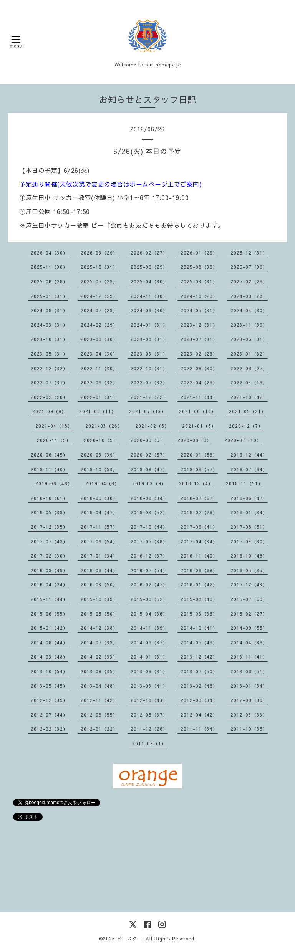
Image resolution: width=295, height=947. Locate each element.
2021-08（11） (97, 411)
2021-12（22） (149, 397)
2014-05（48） (199, 642)
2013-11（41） (249, 657)
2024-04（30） (249, 310)
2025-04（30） (149, 281)
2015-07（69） (249, 599)
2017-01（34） (99, 556)
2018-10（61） (49, 498)
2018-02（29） (199, 512)
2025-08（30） (199, 267)
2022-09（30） (199, 368)
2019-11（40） (49, 469)
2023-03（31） (149, 354)
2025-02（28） (249, 281)
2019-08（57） (199, 469)
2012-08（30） (249, 700)
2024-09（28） (249, 296)
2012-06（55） (99, 715)
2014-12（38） (99, 628)
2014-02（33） (99, 657)
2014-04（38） (249, 642)
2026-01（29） (199, 253)
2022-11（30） (99, 368)
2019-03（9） (149, 483)
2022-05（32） (149, 382)
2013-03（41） (149, 686)
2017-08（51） (249, 527)
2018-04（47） (99, 512)
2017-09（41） (199, 527)
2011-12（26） (149, 729)
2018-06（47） (249, 498)
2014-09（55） (249, 628)
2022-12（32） (49, 368)
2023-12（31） (199, 325)
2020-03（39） (99, 455)
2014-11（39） (149, 628)
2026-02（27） (149, 253)
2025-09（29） (149, 267)
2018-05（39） (49, 512)
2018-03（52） (149, 512)
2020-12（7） (246, 426)
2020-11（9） (54, 440)
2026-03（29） (99, 253)
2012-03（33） (249, 715)
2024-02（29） (99, 325)
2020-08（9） (194, 440)
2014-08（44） (49, 642)
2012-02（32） (49, 729)
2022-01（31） (99, 397)
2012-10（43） (149, 700)
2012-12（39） (49, 700)
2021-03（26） (104, 426)
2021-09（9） (49, 411)
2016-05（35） (249, 570)
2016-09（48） (49, 570)
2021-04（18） (54, 426)
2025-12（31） (249, 253)
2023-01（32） (249, 354)
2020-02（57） (149, 455)
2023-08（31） (149, 339)
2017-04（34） (199, 541)
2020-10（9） (101, 440)
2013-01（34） (249, 686)
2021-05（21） (247, 411)
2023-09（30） (99, 339)
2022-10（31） (149, 368)
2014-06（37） (149, 642)
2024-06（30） (149, 310)
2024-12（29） (99, 296)
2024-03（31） (49, 325)
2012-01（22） (99, 729)
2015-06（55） (49, 614)
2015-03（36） (199, 614)
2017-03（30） (249, 541)
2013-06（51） (249, 671)
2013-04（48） (99, 686)
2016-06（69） (199, 570)
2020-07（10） (243, 440)
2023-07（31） (199, 339)
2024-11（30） (149, 296)
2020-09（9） (148, 440)
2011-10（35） (249, 729)
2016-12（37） (149, 556)
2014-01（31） (149, 657)
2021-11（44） (199, 397)
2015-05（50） (99, 614)
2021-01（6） (199, 426)
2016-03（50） (99, 584)
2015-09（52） (149, 599)
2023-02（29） (199, 354)
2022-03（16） (249, 382)
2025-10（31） (99, 267)
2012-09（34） (199, 700)
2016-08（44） (99, 570)
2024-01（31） (149, 325)
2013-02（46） (199, 686)
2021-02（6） (152, 426)
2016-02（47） (149, 584)
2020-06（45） (49, 455)
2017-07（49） (49, 541)
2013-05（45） (49, 686)
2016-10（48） (249, 556)
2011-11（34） (199, 729)
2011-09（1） (149, 743)
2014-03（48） (49, 657)
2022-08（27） (249, 368)
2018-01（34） (249, 512)
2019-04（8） (102, 483)
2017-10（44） (149, 527)
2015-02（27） (249, 614)
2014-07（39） (99, 642)
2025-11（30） (49, 267)
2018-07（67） (199, 498)
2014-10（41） (199, 628)
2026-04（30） (49, 253)
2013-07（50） (199, 671)
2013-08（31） (149, 671)
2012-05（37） (149, 715)
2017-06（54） (99, 541)
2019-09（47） (149, 469)
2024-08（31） (49, 310)
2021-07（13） (147, 411)
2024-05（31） (199, 310)
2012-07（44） (49, 715)
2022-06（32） (99, 382)
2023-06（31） (249, 339)
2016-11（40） (199, 556)
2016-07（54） (149, 570)
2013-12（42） (199, 657)
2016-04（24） (49, 584)
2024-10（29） (199, 296)
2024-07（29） (99, 310)
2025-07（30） (249, 267)
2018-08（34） (149, 498)
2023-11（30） (249, 325)
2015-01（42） (49, 628)
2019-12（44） (249, 455)
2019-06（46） (54, 483)
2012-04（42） (199, 715)
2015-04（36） (149, 614)
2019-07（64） (249, 469)
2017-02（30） (49, 556)
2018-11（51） (244, 483)
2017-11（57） (99, 527)
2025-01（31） (49, 296)
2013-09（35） (99, 671)
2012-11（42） (99, 700)
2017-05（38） (149, 541)
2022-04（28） (199, 382)
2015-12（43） (249, 584)
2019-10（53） (99, 469)
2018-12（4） (196, 483)
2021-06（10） (197, 411)
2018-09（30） (99, 498)
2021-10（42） (249, 397)
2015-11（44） (49, 599)
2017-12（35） (49, 527)
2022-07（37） (49, 382)
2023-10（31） (49, 339)
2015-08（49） (199, 599)
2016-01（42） (199, 584)
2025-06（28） (49, 281)
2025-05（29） (99, 281)
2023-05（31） (49, 354)
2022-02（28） (49, 397)
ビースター (129, 938)
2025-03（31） (199, 281)
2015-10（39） (99, 599)
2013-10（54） (49, 671)
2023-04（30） (99, 354)
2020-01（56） (199, 455)
